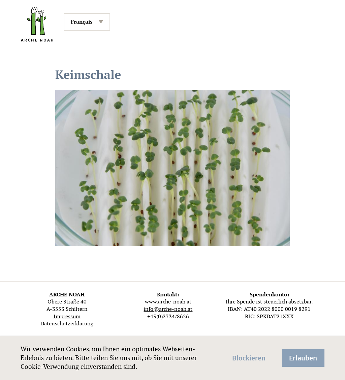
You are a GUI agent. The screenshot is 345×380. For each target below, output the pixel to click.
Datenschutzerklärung (66, 323)
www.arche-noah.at (168, 301)
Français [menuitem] (81, 21)
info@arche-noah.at (168, 309)
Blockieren (248, 357)
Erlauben (303, 357)
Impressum (67, 316)
